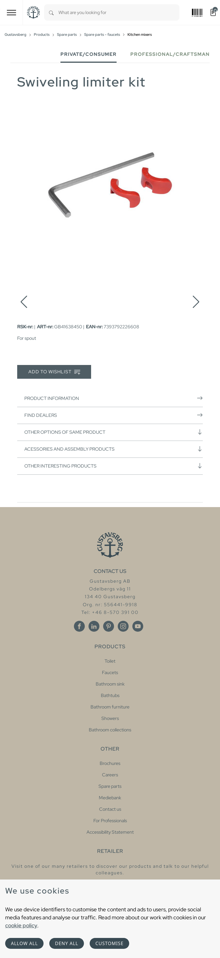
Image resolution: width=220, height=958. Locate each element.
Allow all (24, 943)
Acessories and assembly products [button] (113, 449)
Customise (109, 943)
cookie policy (21, 925)
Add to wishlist (54, 372)
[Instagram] (123, 626)
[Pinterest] (108, 626)
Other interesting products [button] (113, 466)
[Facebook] (79, 626)
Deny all (66, 943)
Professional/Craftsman (170, 54)
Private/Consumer (88, 54)
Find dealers (113, 415)
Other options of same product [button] (113, 432)
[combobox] (118, 12)
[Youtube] (137, 626)
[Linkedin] (94, 626)
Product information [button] (113, 398)
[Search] (51, 12)
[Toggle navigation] (11, 12)
